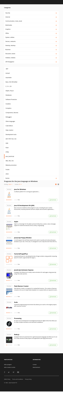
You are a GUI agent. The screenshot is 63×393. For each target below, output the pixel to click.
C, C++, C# (8, 88)
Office (7, 33)
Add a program (8, 366)
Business (8, 49)
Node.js (16, 336)
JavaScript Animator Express (23, 271)
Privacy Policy (28, 380)
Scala (16, 304)
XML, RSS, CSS (10, 162)
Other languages (10, 123)
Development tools (11, 136)
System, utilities (9, 37)
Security (7, 13)
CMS (7, 145)
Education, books (10, 53)
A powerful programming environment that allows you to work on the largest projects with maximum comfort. (35, 306)
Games (7, 180)
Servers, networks (10, 41)
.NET (7, 70)
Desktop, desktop (10, 45)
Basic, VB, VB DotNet (11, 83)
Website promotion (11, 167)
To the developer (10, 66)
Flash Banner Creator (21, 288)
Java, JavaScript (10, 158)
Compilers (8, 110)
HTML (7, 153)
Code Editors (9, 127)
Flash (7, 149)
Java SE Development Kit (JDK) (24, 207)
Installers (8, 105)
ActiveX (8, 75)
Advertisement (36, 369)
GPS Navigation (9, 62)
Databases (9, 96)
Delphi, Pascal (10, 92)
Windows (9, 191)
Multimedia (8, 25)
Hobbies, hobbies (10, 58)
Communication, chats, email (13, 21)
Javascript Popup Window (23, 239)
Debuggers (9, 118)
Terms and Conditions (17, 380)
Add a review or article (9, 369)
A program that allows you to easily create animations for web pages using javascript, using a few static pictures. (35, 274)
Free (19, 201)
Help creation (9, 131)
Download (53, 201)
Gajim (16, 223)
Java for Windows (20, 191)
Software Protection (11, 101)
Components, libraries (12, 114)
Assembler (9, 79)
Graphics (8, 29)
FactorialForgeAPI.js (21, 255)
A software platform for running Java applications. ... (27, 193)
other (7, 175)
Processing (17, 320)
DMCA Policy (7, 380)
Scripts (7, 171)
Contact (35, 366)
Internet (7, 17)
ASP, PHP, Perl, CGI (11, 140)
